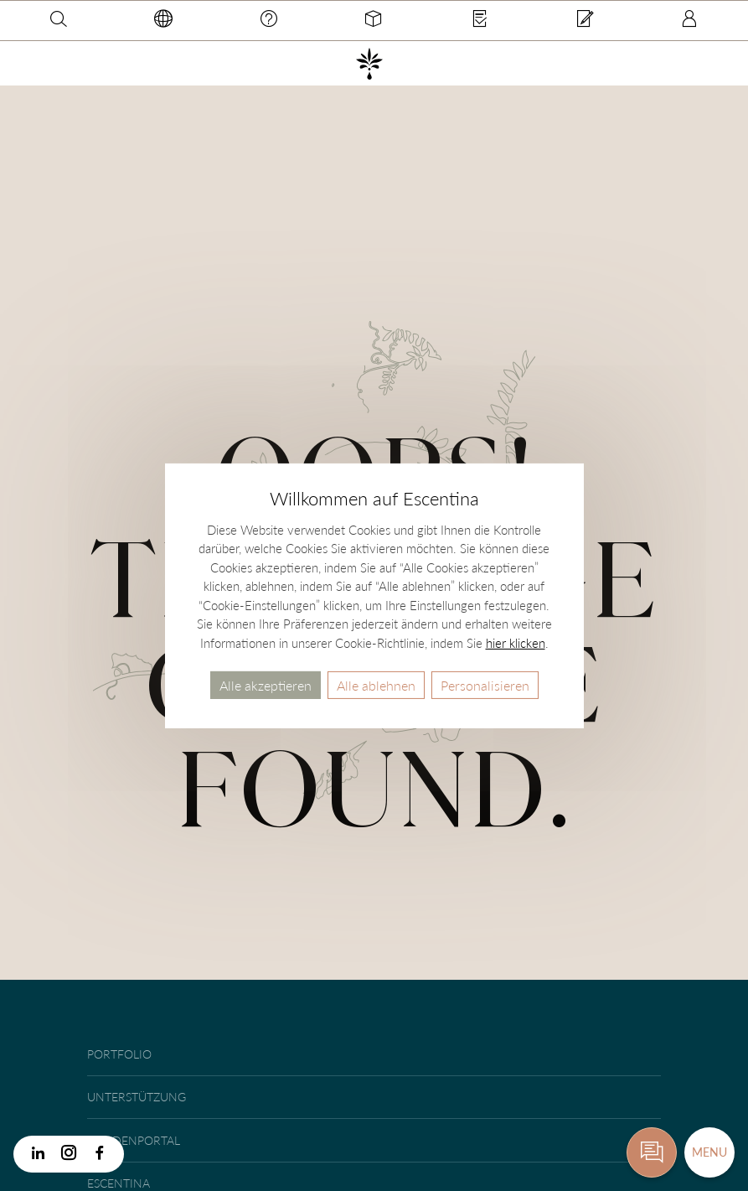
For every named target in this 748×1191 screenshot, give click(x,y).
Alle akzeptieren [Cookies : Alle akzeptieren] (265, 684)
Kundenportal (133, 1140)
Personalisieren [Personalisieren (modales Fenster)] (485, 684)
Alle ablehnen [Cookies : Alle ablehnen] (376, 684)
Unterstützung (136, 1097)
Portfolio (119, 1054)
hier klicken (515, 642)
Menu (709, 1152)
